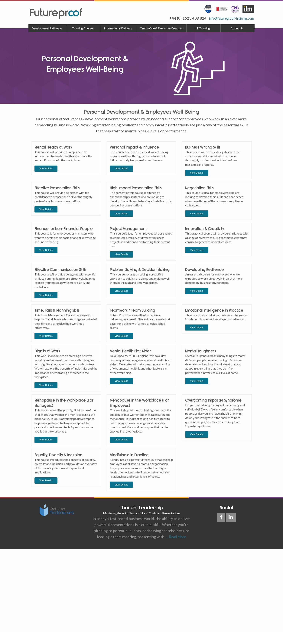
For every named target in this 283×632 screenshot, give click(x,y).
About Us (237, 28)
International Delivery (118, 28)
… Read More (175, 620)
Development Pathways (46, 28)
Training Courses (83, 28)
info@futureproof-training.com (227, 18)
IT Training (203, 28)
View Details (46, 186)
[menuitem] (47, 28)
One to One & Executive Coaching (161, 28)
